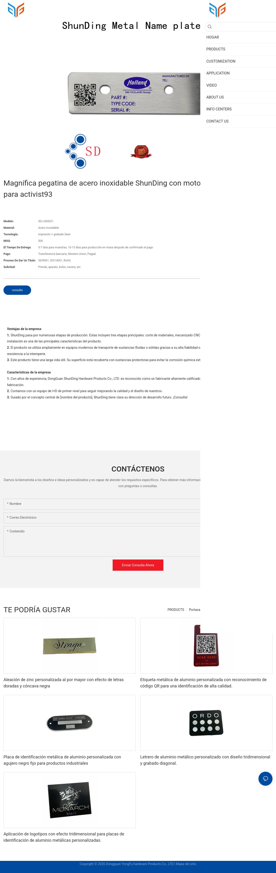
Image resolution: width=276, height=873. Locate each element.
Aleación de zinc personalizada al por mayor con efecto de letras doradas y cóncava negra (64, 682)
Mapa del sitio (186, 864)
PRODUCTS (176, 610)
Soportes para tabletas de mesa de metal (240, 610)
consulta (17, 290)
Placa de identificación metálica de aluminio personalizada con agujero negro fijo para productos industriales (62, 760)
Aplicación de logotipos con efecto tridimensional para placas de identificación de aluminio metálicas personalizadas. (64, 837)
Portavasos (197, 610)
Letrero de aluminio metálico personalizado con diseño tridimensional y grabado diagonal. (205, 760)
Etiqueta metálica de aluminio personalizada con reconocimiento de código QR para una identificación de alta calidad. (203, 682)
